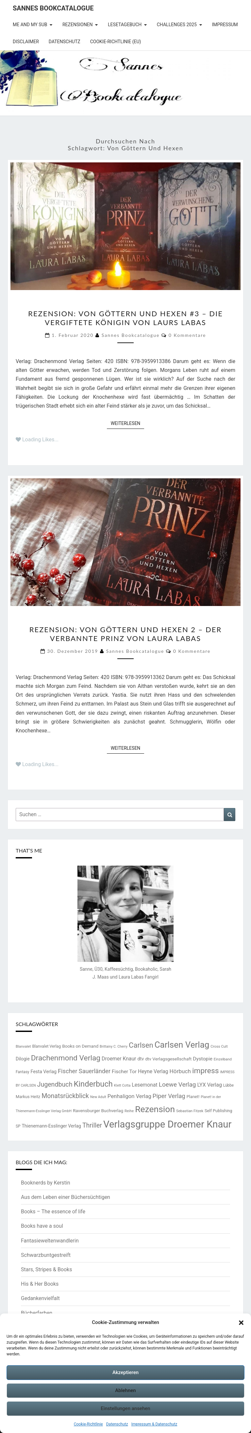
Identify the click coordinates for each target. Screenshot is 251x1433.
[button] (241, 1322)
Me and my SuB (30, 24)
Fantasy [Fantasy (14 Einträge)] (22, 1072)
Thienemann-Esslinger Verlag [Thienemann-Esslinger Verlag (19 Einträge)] (51, 1126)
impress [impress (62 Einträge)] (205, 1070)
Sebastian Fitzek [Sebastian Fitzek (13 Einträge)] (189, 1111)
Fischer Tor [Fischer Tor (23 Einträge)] (124, 1072)
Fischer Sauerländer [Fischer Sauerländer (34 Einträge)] (84, 1071)
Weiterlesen (127, 423)
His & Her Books (40, 1284)
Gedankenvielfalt (40, 1298)
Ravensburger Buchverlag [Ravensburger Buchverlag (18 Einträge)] (98, 1110)
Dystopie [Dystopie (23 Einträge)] (202, 1059)
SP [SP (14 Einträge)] (18, 1126)
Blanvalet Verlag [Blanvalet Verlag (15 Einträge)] (46, 1046)
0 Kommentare (187, 335)
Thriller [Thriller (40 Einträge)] (92, 1125)
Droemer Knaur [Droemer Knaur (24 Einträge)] (119, 1059)
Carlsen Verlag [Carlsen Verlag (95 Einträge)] (182, 1045)
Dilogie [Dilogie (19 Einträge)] (23, 1058)
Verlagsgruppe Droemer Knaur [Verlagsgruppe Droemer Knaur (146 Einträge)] (167, 1124)
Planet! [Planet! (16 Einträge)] (193, 1096)
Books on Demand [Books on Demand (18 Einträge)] (80, 1046)
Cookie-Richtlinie (88, 1424)
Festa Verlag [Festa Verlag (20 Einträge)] (43, 1072)
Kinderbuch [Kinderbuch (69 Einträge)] (93, 1084)
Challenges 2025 (177, 24)
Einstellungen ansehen (125, 1408)
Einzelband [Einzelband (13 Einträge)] (223, 1059)
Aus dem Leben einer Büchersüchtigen (65, 1197)
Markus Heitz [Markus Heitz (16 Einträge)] (28, 1096)
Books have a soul (42, 1226)
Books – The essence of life (53, 1211)
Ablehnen (125, 1390)
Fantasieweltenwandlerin (50, 1241)
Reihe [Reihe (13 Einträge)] (129, 1111)
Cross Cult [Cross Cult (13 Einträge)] (218, 1046)
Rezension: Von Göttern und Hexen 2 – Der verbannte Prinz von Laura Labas (125, 633)
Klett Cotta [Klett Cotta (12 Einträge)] (122, 1085)
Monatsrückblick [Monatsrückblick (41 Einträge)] (65, 1096)
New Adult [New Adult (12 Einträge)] (98, 1097)
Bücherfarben (36, 1313)
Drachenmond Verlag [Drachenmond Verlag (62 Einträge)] (66, 1058)
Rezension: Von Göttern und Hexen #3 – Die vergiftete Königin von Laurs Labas (125, 317)
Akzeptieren (125, 1372)
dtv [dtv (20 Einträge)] (140, 1059)
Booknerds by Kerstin (45, 1183)
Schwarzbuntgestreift (46, 1255)
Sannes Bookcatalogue (53, 8)
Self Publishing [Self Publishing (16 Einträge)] (218, 1110)
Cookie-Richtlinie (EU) (115, 41)
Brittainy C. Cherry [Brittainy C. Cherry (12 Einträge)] (113, 1046)
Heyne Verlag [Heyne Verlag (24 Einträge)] (153, 1071)
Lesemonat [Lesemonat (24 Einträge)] (145, 1085)
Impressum (225, 24)
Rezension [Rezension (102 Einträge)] (155, 1109)
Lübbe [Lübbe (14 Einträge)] (228, 1085)
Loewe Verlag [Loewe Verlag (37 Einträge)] (177, 1084)
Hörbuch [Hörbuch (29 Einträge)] (180, 1071)
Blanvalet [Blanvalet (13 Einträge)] (23, 1046)
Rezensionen (77, 24)
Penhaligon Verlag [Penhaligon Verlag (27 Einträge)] (129, 1096)
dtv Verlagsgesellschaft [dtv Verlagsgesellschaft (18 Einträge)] (168, 1058)
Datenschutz (117, 1424)
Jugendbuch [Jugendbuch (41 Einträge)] (55, 1084)
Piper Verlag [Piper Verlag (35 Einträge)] (169, 1096)
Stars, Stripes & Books (46, 1269)
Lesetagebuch (125, 24)
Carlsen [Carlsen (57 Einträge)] (141, 1045)
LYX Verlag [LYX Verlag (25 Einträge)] (209, 1085)
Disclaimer (26, 41)
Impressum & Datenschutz (154, 1424)
